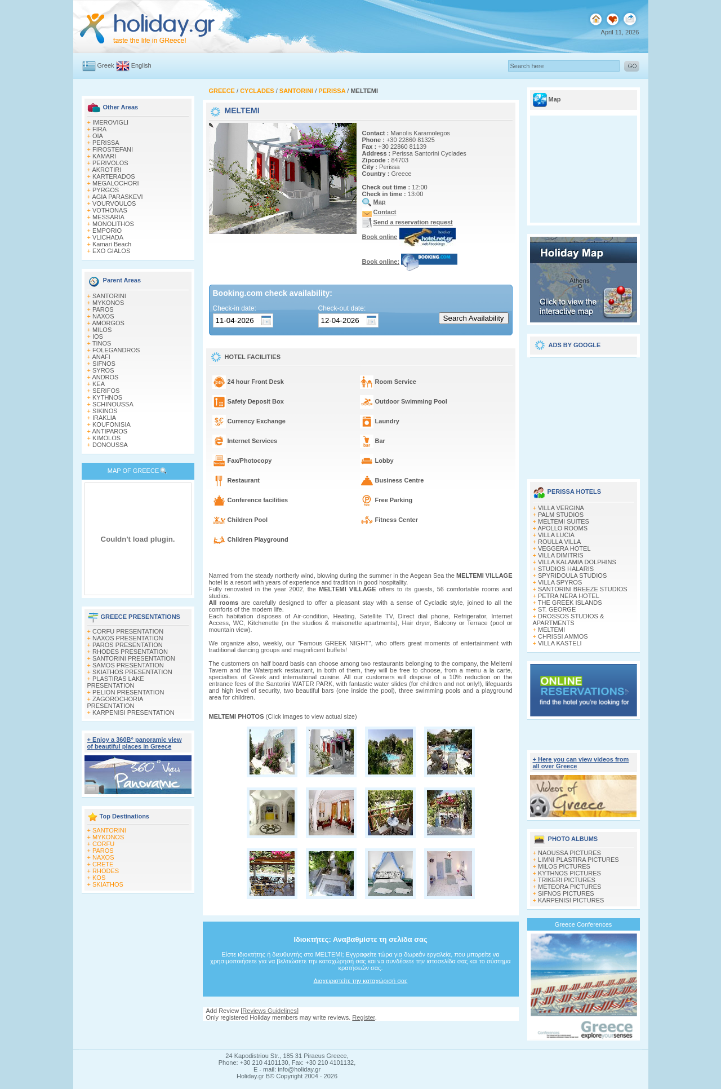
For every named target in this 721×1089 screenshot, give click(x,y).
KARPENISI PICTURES (571, 900)
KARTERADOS (113, 176)
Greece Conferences (583, 924)
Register (363, 1017)
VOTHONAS (109, 210)
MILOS (102, 329)
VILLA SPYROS (560, 582)
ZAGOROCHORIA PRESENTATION (115, 702)
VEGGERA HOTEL (564, 548)
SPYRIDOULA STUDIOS (572, 575)
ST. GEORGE (557, 609)
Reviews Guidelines (269, 1010)
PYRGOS (105, 190)
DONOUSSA (110, 444)
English (141, 65)
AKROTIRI (106, 169)
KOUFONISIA (111, 424)
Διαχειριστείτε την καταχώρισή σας (360, 980)
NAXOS (103, 316)
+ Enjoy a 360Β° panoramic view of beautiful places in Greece (134, 743)
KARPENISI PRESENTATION (133, 712)
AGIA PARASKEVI (117, 196)
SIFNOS (103, 363)
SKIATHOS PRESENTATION (132, 672)
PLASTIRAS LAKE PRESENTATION (115, 682)
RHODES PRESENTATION (130, 651)
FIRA (99, 129)
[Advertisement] (583, 414)
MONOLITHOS (113, 223)
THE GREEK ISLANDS (570, 602)
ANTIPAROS (109, 431)
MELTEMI (551, 629)
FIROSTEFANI (112, 149)
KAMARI (104, 156)
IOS (97, 336)
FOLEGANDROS (116, 350)
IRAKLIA (104, 417)
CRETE (102, 864)
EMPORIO (107, 230)
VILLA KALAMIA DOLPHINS (577, 562)
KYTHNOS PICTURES (569, 873)
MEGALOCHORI (115, 183)
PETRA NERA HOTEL (568, 595)
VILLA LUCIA (556, 535)
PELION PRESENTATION (128, 692)
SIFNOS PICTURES (566, 893)
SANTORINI (109, 296)
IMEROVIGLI (110, 122)
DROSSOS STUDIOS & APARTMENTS (568, 619)
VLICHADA (107, 237)
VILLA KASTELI (560, 643)
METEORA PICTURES (569, 886)
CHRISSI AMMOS (563, 636)
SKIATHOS (107, 884)
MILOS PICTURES (564, 866)
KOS (98, 877)
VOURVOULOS (114, 203)
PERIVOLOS (110, 163)
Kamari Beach (111, 244)
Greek (105, 65)
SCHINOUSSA (112, 404)
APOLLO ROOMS (562, 528)
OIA (97, 135)
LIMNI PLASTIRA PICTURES (578, 859)
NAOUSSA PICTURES (569, 852)
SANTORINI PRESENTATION (133, 658)
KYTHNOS (107, 397)
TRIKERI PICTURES (566, 879)
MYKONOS (108, 302)
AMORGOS (108, 323)
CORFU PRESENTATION (127, 631)
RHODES (105, 870)
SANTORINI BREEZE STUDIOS (582, 589)
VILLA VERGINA (561, 507)
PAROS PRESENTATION (127, 644)
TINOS (102, 343)
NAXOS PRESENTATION (127, 638)
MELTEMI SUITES (563, 521)
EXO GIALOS (111, 250)
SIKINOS (105, 411)
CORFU (103, 843)
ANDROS (105, 377)
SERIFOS (105, 390)
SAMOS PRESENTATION (128, 665)
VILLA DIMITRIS (561, 555)
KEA (98, 383)
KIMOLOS (106, 438)
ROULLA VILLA (559, 541)
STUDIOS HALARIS (566, 568)
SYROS (103, 370)
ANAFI (101, 356)
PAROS (103, 309)
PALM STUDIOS (561, 514)
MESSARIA (108, 217)
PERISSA (105, 142)
